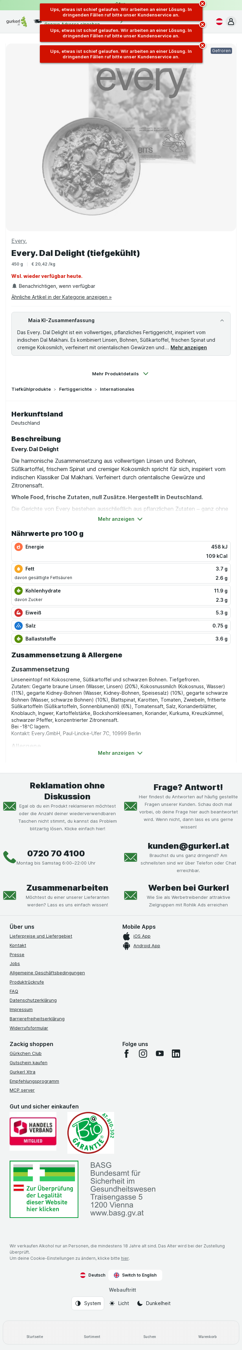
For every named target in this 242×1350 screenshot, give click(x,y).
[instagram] (143, 1053)
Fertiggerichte (75, 389)
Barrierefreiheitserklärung (37, 1018)
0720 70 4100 (56, 853)
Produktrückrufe (27, 982)
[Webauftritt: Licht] (119, 1303)
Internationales (117, 389)
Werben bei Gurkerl (188, 888)
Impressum (21, 1009)
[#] (44, 1189)
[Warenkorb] (207, 1332)
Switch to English (135, 1275)
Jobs (15, 963)
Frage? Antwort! (188, 787)
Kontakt (18, 945)
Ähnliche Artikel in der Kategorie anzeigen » (61, 297)
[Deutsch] (218, 21)
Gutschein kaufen (28, 1062)
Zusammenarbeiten (67, 888)
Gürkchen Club (26, 1053)
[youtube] (159, 1053)
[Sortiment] (92, 1332)
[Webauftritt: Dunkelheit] (153, 1303)
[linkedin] (176, 1053)
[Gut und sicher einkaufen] (90, 1133)
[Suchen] (149, 1332)
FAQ (14, 991)
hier (125, 1258)
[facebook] (126, 1053)
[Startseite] (34, 1332)
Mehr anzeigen (188, 347)
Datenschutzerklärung (33, 1000)
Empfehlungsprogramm (34, 1081)
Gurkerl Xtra (22, 1072)
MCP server (22, 1090)
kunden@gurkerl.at (188, 846)
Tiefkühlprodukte (31, 389)
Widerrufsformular (29, 1028)
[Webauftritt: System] (88, 1303)
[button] (231, 21)
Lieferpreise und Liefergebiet (41, 936)
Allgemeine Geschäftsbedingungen (47, 972)
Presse (17, 954)
